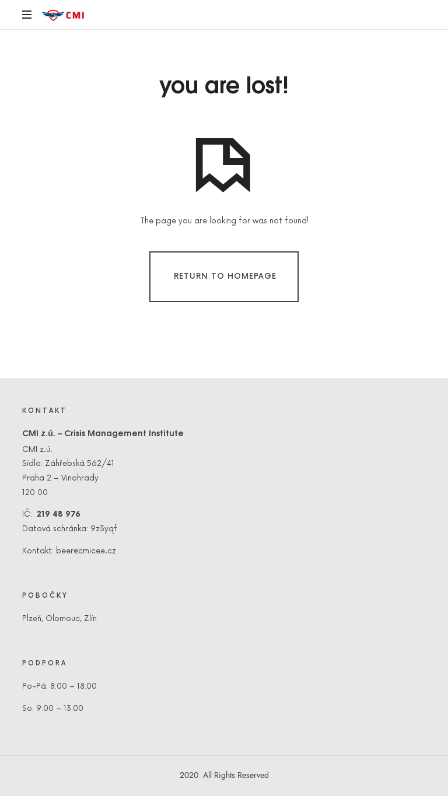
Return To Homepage (225, 275)
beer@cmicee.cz (86, 551)
